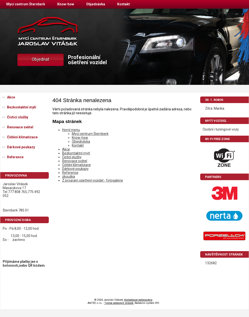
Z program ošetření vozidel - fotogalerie (92, 180)
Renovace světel (74, 161)
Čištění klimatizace (76, 165)
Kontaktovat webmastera (138, 299)
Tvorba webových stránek (118, 303)
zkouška (68, 176)
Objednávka (95, 4)
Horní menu (71, 130)
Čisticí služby (72, 157)
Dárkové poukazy (75, 169)
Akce (66, 149)
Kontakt (123, 4)
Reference (70, 173)
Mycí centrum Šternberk (25, 4)
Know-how (65, 4)
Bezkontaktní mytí (76, 153)
